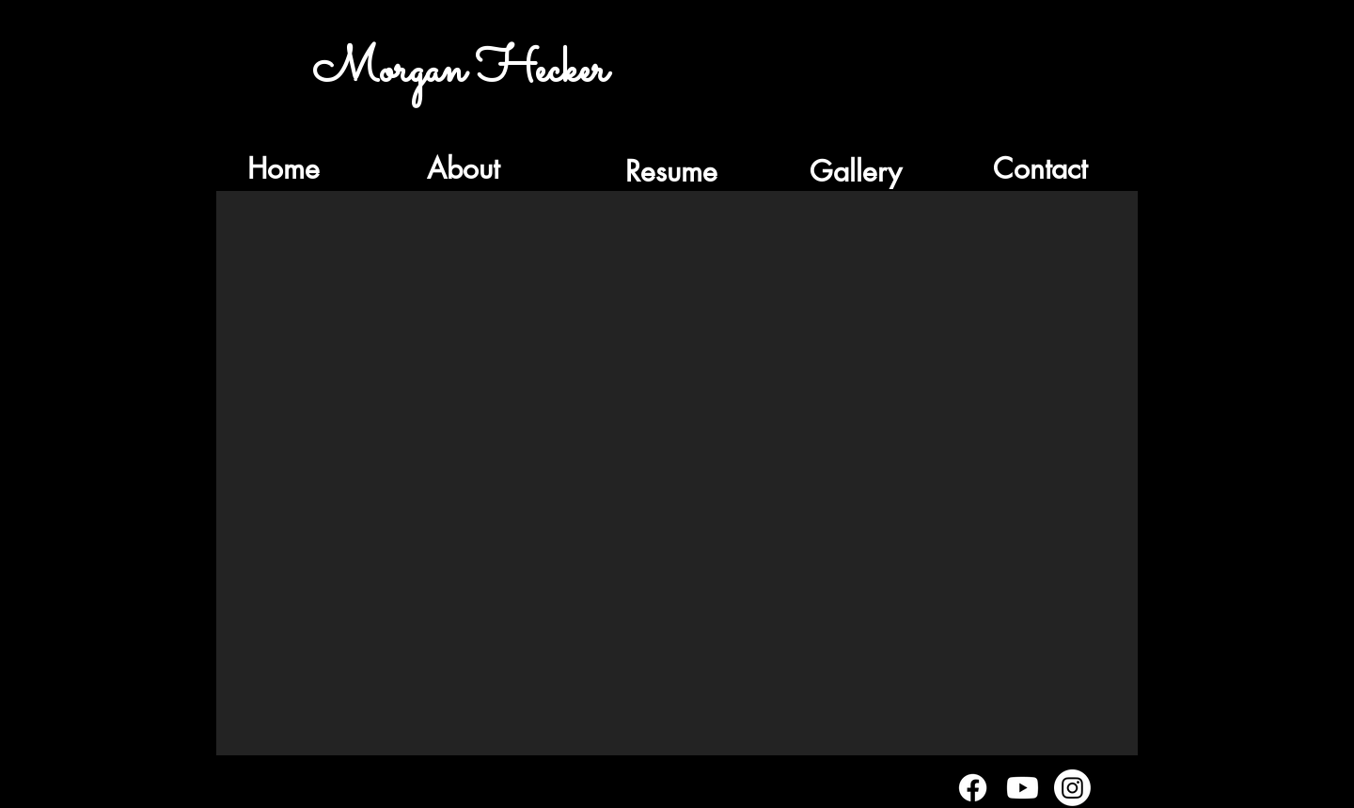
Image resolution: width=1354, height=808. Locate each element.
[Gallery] (855, 171)
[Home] (283, 168)
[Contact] (1040, 168)
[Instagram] (1072, 787)
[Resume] (671, 171)
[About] (462, 168)
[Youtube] (1022, 787)
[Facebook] (972, 787)
